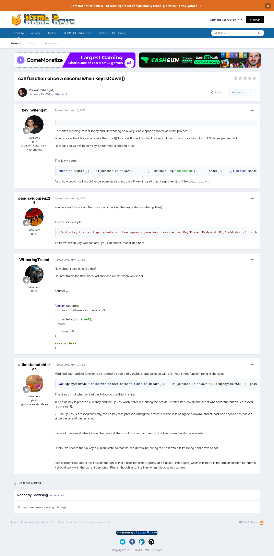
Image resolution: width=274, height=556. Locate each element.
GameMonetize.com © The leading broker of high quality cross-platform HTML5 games (134, 6)
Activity (35, 33)
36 (34, 291)
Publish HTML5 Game (112, 33)
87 (34, 234)
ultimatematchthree (34, 367)
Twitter (52, 33)
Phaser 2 (61, 94)
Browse (19, 34)
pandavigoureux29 (34, 200)
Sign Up (255, 19)
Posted (70, 110)
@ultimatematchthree (34, 404)
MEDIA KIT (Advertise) (77, 33)
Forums (16, 43)
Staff (31, 43)
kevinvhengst (43, 90)
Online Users (49, 43)
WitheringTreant (34, 260)
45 (34, 400)
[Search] (233, 33)
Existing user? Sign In (226, 19)
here (141, 243)
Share (216, 92)
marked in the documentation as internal (229, 462)
